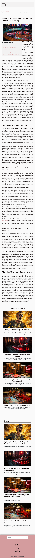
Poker (17, 548)
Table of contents (8, 42)
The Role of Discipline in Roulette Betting (11, 54)
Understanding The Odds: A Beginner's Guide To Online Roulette (17, 380)
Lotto (17, 542)
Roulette (7, 11)
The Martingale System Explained (9, 47)
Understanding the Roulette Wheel (10, 45)
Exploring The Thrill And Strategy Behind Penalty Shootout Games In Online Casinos (18, 330)
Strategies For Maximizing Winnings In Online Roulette (17, 355)
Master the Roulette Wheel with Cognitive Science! (17, 405)
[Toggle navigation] (4, 4)
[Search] (17, 537)
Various (17, 551)
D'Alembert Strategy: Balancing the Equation (12, 52)
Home (2, 11)
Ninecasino (5, 220)
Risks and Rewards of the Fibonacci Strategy (12, 49)
